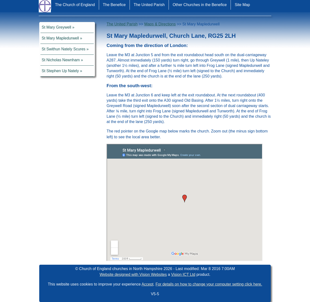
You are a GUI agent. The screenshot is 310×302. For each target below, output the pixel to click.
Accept (147, 284)
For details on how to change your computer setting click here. (208, 284)
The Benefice (114, 5)
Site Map (242, 5)
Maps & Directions (160, 24)
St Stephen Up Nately (60, 71)
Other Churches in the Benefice (200, 5)
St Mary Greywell (56, 27)
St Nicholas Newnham (61, 60)
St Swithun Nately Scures (63, 49)
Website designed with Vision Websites (133, 274)
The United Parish (149, 5)
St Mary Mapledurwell (60, 38)
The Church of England (75, 5)
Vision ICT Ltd (183, 274)
